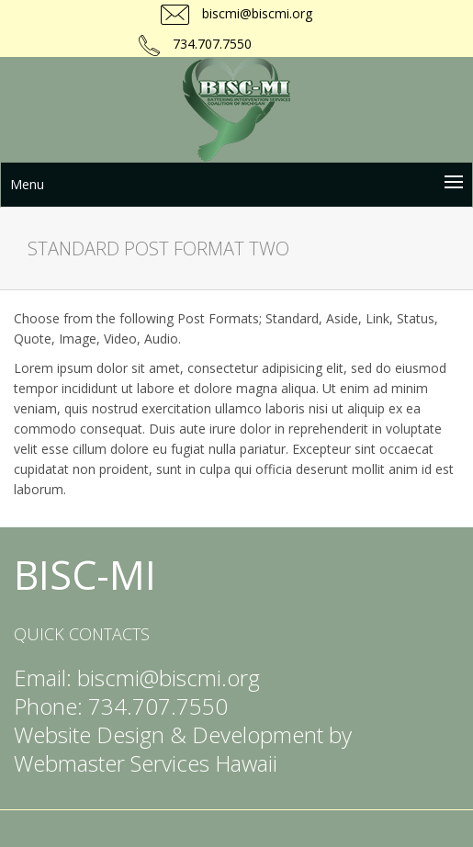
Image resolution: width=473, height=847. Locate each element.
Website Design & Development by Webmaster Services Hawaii (183, 748)
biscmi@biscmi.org (255, 13)
